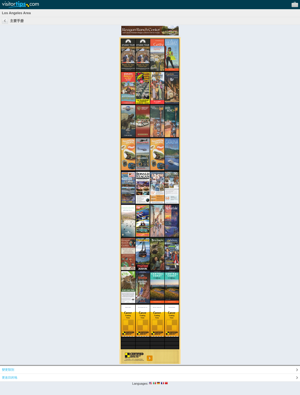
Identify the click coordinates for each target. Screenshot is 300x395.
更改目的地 (9, 377)
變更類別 (8, 369)
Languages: (140, 383)
